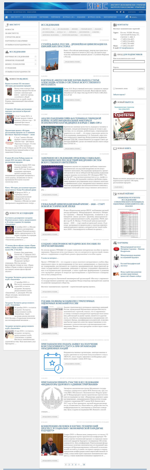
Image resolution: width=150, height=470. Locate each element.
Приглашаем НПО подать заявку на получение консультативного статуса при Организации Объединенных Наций (69, 346)
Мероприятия (99, 340)
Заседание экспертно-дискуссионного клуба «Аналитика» (19, 327)
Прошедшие (105, 378)
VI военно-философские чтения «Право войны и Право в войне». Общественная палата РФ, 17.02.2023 (20, 247)
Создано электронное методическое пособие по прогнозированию (71, 245)
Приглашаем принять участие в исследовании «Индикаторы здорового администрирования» (70, 383)
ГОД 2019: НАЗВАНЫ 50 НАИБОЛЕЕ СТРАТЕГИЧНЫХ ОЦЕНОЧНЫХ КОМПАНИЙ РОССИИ (68, 302)
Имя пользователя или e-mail (124, 58)
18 (84, 465)
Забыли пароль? (119, 95)
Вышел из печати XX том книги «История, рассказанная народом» (18, 85)
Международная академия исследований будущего (130, 256)
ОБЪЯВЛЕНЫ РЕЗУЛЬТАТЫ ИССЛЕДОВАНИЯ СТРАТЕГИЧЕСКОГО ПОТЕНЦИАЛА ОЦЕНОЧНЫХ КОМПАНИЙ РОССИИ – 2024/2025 (129, 202)
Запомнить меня (121, 88)
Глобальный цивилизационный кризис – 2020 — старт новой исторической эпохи (73, 205)
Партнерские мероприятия (76, 340)
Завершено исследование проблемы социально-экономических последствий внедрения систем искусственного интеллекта (71, 160)
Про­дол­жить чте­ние (72, 61)
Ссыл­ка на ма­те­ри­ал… (49, 258)
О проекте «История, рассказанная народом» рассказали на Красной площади (18, 111)
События (106, 340)
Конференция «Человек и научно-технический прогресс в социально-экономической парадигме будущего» (72, 428)
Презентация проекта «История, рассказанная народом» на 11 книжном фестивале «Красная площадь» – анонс (20, 132)
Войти (141, 12)
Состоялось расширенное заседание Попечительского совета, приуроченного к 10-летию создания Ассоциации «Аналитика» (20, 221)
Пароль (116, 67)
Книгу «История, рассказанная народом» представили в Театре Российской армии (20, 189)
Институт (96, 76)
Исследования (104, 40)
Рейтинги (106, 297)
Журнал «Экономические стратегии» (88, 114)
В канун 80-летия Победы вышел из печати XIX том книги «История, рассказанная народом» (18, 160)
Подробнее (118, 187)
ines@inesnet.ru (128, 48)
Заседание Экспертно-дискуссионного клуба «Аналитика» (19, 278)
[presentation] (129, 79)
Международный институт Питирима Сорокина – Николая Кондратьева (132, 249)
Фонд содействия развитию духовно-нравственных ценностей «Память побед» (131, 274)
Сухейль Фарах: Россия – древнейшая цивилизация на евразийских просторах (74, 45)
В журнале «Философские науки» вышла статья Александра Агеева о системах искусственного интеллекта (70, 82)
